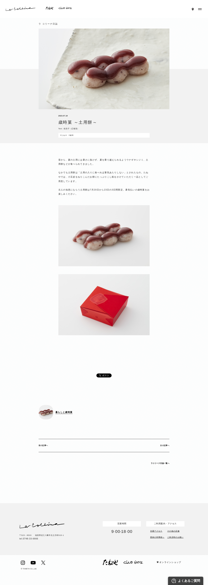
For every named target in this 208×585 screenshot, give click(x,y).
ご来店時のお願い (175, 537)
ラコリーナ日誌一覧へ (160, 463)
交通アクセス (156, 530)
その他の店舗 (173, 530)
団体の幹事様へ (157, 537)
